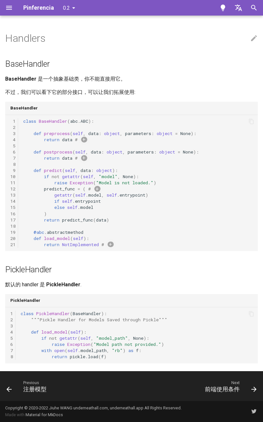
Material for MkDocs (44, 414)
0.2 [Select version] (66, 8)
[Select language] (238, 7)
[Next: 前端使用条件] (229, 386)
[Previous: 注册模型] (28, 386)
